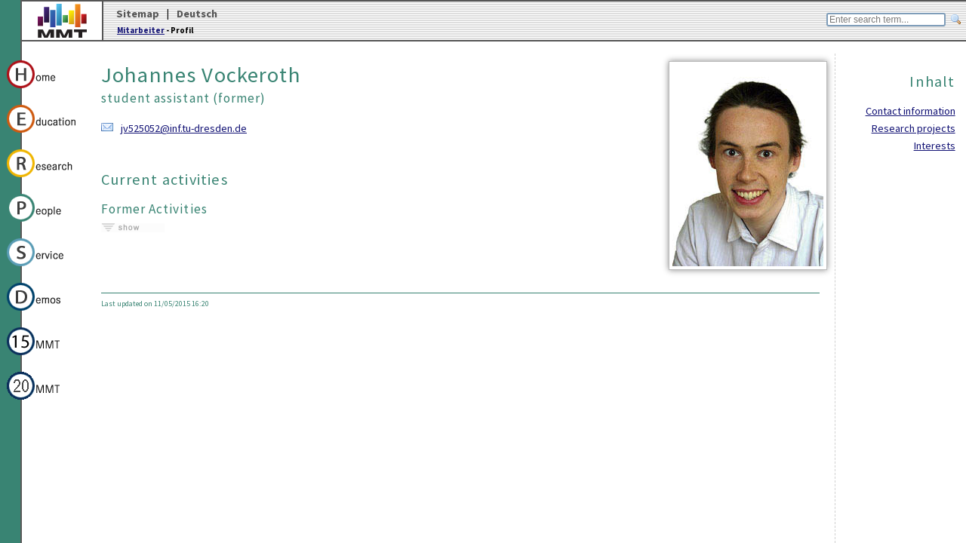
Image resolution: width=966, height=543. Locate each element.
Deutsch (197, 13)
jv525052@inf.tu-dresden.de (184, 128)
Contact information (910, 111)
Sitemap (137, 13)
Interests (934, 145)
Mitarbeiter (141, 30)
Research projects (913, 128)
